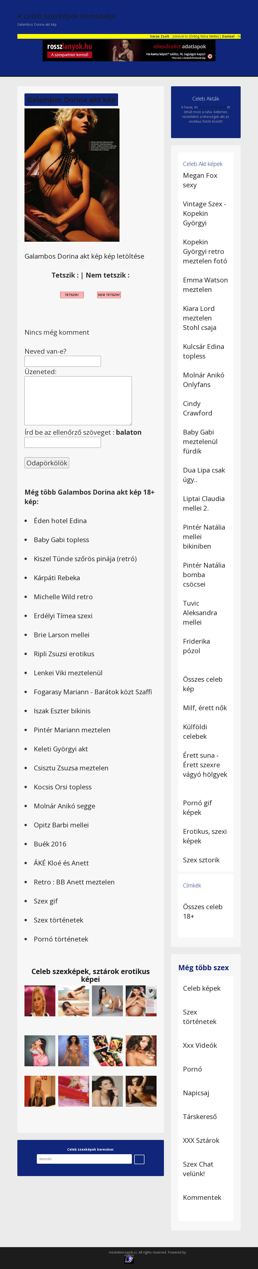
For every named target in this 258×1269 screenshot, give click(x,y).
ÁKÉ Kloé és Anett (61, 862)
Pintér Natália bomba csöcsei (204, 574)
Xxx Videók (200, 1045)
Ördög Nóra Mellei (209, 36)
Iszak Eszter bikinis (62, 710)
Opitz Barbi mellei (61, 824)
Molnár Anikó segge (64, 805)
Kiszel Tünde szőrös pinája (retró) (85, 558)
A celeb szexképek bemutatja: (67, 16)
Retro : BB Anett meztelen (74, 881)
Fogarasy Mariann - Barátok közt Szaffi (93, 691)
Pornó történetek (61, 938)
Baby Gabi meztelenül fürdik (200, 441)
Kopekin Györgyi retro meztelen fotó (205, 251)
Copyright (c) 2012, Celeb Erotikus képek (77, 1252)
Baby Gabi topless (61, 539)
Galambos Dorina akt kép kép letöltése (84, 256)
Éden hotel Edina (60, 520)
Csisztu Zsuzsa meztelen (71, 767)
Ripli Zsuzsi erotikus (64, 653)
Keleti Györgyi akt (61, 748)
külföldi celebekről (212, 107)
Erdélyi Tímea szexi (63, 615)
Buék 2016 (50, 843)
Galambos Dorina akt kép (71, 100)
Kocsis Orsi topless (63, 786)
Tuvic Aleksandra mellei (200, 612)
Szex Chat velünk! (198, 1168)
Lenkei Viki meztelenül (68, 672)
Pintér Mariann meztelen (72, 729)
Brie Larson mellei (62, 634)
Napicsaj (196, 1092)
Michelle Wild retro (63, 596)
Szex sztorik (201, 859)
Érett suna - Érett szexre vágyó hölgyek (205, 765)
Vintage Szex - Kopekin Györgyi (204, 213)
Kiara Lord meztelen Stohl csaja (199, 318)
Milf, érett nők (205, 707)
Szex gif (46, 900)
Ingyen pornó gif (199, 1252)
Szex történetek (58, 919)
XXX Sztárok (201, 1140)
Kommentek (202, 1197)
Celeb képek (201, 988)
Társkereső (200, 1116)
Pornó (192, 1068)
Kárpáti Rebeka (57, 577)
